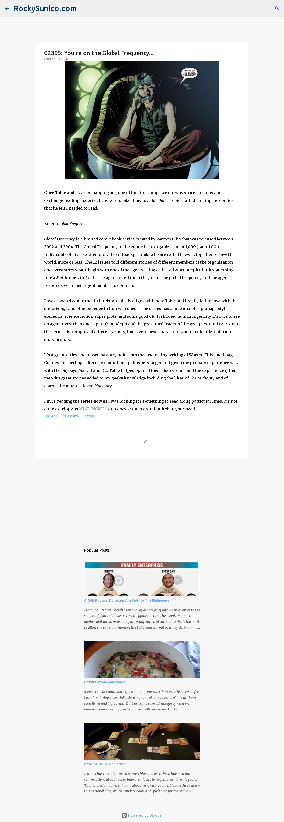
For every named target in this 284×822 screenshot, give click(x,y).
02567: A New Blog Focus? (104, 764)
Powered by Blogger (142, 815)
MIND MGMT (91, 409)
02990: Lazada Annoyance (104, 682)
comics (51, 416)
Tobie (89, 416)
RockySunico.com (45, 8)
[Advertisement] (142, 499)
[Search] (277, 8)
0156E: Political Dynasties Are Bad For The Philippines (126, 600)
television (71, 416)
